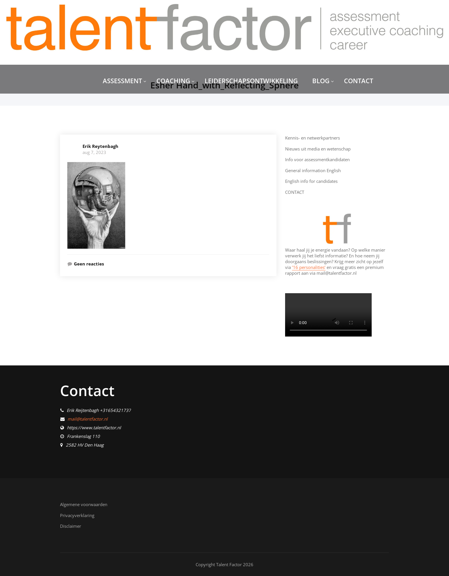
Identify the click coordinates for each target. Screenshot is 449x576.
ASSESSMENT (124, 80)
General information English (313, 170)
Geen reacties (89, 264)
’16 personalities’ (308, 267)
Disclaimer (70, 526)
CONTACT (358, 80)
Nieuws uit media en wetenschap (318, 149)
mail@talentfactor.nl (88, 419)
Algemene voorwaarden (83, 504)
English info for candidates (311, 181)
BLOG (323, 80)
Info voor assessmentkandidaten (317, 159)
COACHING (175, 80)
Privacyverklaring (77, 515)
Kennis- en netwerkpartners (312, 138)
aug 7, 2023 (94, 152)
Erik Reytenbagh (100, 146)
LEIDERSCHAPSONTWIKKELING (251, 80)
